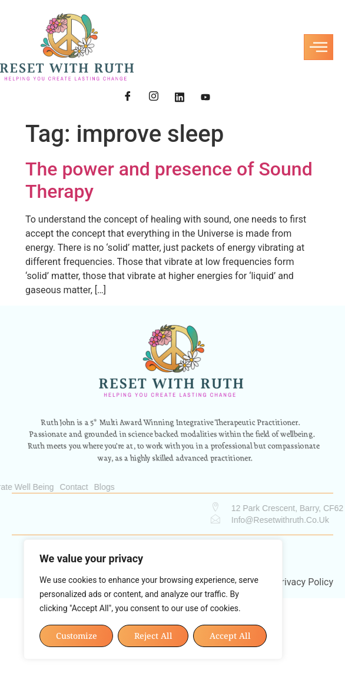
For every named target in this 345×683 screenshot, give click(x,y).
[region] (153, 599)
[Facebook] (128, 98)
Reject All (153, 635)
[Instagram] (153, 98)
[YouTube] (205, 98)
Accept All (230, 635)
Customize (76, 635)
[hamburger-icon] (318, 47)
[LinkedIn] (179, 98)
